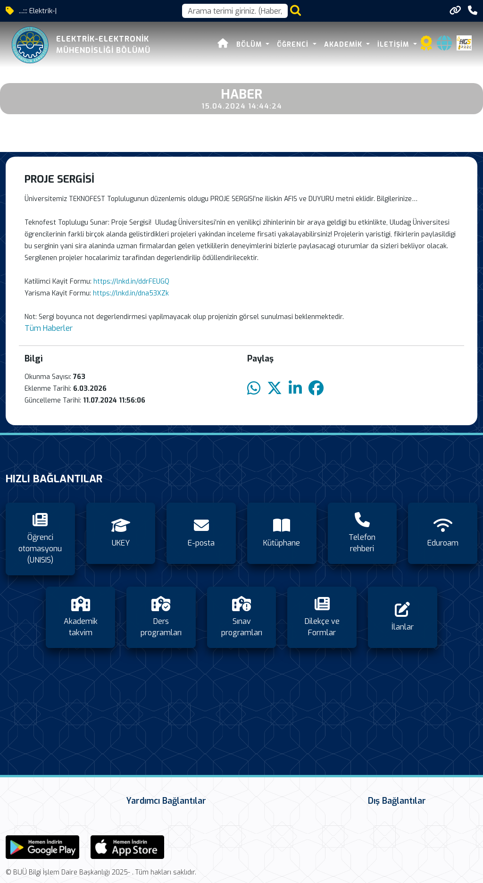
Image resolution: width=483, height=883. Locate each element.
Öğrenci (294, 44)
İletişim (394, 44)
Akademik (344, 44)
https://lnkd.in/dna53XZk (131, 293)
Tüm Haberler (49, 328)
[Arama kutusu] (235, 11)
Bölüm (250, 44)
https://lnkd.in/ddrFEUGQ (131, 281)
